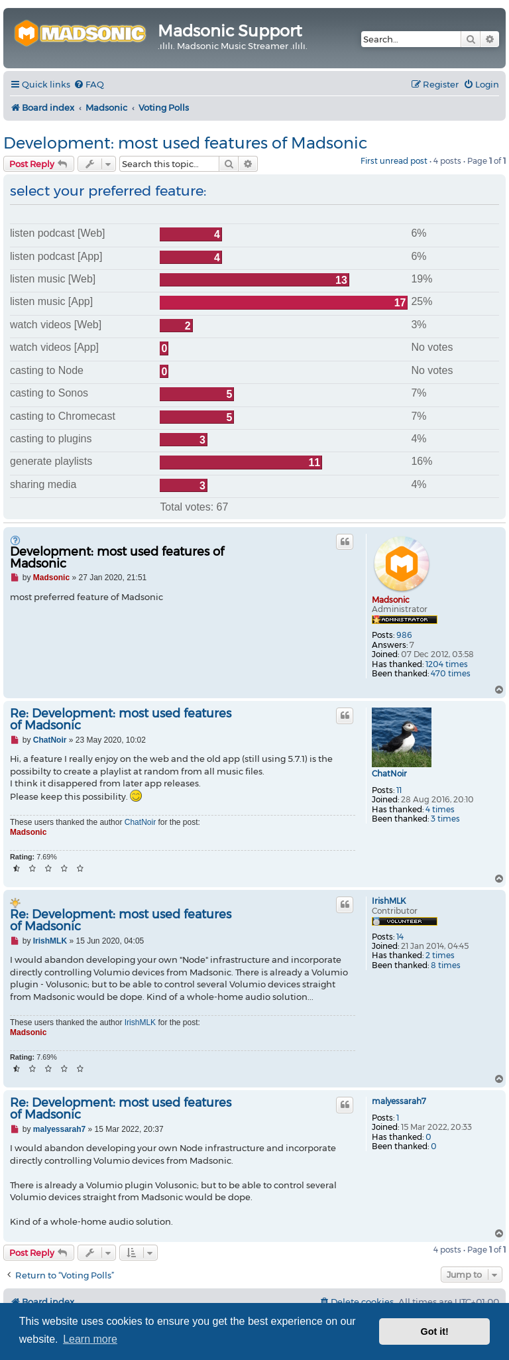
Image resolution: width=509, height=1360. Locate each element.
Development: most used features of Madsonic (185, 143)
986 (404, 635)
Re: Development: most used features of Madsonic (120, 719)
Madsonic (391, 600)
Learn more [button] (90, 1339)
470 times (451, 673)
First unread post (394, 161)
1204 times (446, 664)
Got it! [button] (435, 1331)
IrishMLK (389, 901)
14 (400, 937)
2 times (440, 955)
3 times (445, 819)
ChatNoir (389, 773)
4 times (440, 809)
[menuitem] (89, 84)
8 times (446, 965)
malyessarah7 (399, 1101)
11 (399, 790)
